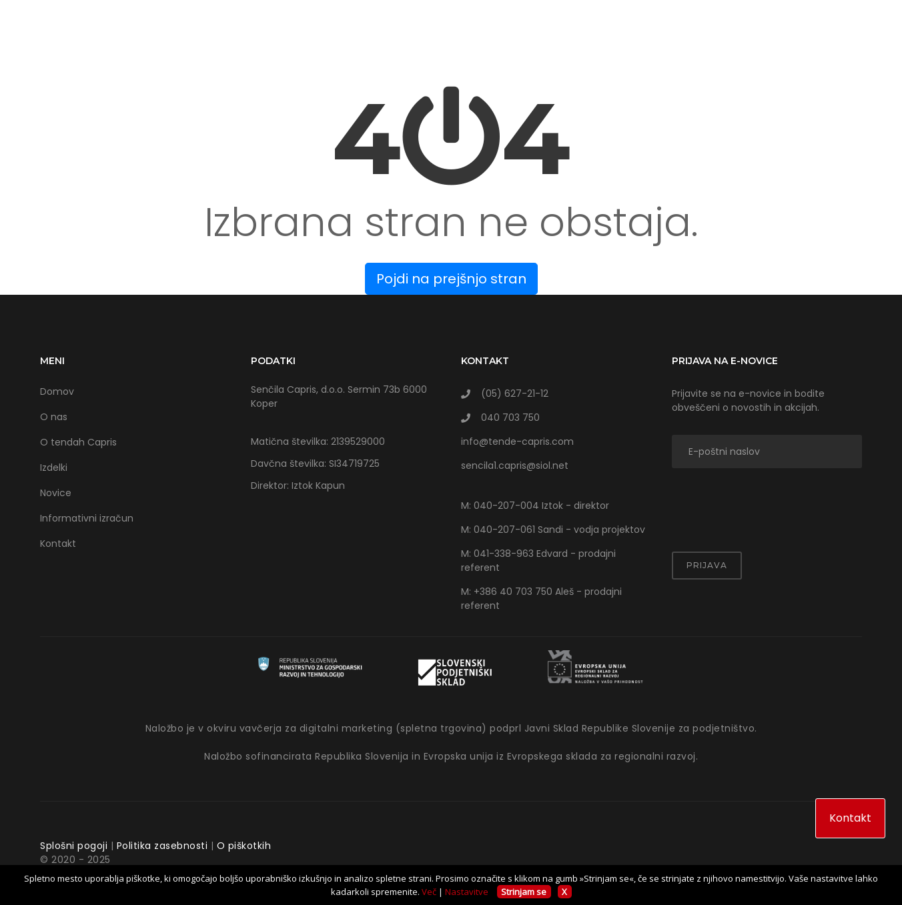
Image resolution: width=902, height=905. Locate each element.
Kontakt (58, 543)
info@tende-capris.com (517, 441)
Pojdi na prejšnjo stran (451, 278)
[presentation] (750, 502)
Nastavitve (466, 892)
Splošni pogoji (73, 845)
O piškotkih (244, 845)
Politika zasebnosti (162, 845)
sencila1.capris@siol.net (514, 465)
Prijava (707, 565)
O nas (53, 416)
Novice (55, 493)
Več (429, 892)
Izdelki (53, 467)
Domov (57, 391)
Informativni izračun (86, 518)
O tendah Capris (78, 442)
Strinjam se (523, 892)
